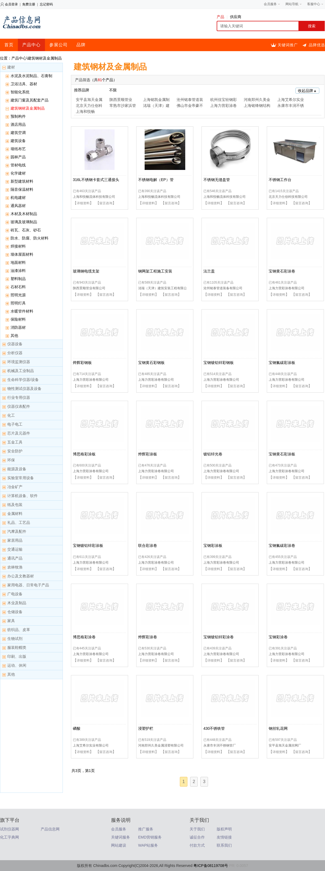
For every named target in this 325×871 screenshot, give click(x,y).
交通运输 (14, 549)
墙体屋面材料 (22, 254)
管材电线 (18, 165)
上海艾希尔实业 (290, 99)
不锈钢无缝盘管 (216, 180)
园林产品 (18, 157)
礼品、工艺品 (18, 522)
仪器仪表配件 (18, 406)
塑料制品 (18, 279)
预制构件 (18, 116)
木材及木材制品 (24, 214)
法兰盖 (209, 271)
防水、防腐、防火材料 (29, 238)
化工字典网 (9, 837)
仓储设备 (14, 612)
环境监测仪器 (18, 362)
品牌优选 (317, 45)
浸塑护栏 (145, 728)
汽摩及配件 (16, 531)
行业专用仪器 (18, 397)
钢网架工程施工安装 (155, 271)
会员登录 (11, 4)
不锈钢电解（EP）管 (156, 180)
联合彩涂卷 (147, 545)
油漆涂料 (18, 270)
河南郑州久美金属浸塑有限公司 (161, 745)
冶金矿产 (14, 487)
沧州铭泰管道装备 (190, 100)
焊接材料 (18, 246)
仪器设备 (14, 344)
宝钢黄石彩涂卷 (282, 271)
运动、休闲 (16, 665)
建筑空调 (18, 132)
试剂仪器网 (9, 829)
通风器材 (18, 205)
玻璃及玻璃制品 (24, 222)
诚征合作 (197, 837)
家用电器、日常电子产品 (28, 585)
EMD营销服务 (150, 837)
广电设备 (14, 594)
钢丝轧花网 (278, 728)
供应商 (235, 17)
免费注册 (28, 4)
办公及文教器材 (20, 576)
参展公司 (58, 44)
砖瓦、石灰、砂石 (26, 230)
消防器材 (18, 327)
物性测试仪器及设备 (24, 388)
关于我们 (197, 829)
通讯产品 (14, 558)
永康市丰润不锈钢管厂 (290, 106)
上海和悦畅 (85, 111)
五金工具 (14, 442)
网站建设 (118, 845)
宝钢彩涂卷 (278, 637)
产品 (222, 17)
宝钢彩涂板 (212, 545)
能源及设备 (16, 469)
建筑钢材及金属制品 (28, 108)
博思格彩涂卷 (84, 637)
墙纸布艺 (18, 149)
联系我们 (224, 845)
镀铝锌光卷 (212, 454)
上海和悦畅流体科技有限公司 (94, 197)
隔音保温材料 (22, 189)
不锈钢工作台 (280, 180)
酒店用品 (18, 124)
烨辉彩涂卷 (147, 637)
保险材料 (18, 319)
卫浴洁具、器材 (24, 84)
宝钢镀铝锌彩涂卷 (218, 637)
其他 (14, 335)
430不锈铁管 (214, 728)
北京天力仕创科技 (89, 106)
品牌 (81, 44)
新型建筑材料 (22, 181)
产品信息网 (50, 829)
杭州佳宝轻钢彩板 (223, 100)
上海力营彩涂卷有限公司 (286, 288)
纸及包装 (14, 504)
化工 (11, 415)
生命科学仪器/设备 (23, 379)
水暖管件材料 (22, 311)
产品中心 (31, 44)
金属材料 (14, 513)
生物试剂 (14, 638)
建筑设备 (18, 141)
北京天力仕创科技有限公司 (288, 197)
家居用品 (14, 540)
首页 (9, 44)
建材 (11, 67)
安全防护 (14, 451)
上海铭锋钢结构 (257, 105)
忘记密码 (46, 4)
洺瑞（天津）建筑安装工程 (156, 106)
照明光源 (18, 295)
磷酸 (76, 728)
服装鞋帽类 (16, 647)
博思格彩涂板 (84, 454)
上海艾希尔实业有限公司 (91, 745)
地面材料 (18, 262)
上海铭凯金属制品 (156, 100)
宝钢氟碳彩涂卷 (282, 545)
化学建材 (18, 173)
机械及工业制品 (20, 371)
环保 (11, 460)
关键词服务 (120, 837)
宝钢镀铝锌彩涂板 (88, 545)
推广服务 (145, 829)
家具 (11, 621)
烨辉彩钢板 (82, 362)
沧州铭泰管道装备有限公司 (222, 288)
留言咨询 (105, 203)
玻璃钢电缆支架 (86, 271)
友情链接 (224, 837)
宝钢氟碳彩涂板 (282, 362)
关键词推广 (288, 45)
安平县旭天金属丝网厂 (89, 100)
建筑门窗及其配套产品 (29, 100)
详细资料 (83, 203)
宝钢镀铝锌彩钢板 (218, 362)
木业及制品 (16, 603)
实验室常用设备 (20, 478)
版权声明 (224, 829)
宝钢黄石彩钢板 (151, 362)
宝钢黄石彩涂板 (282, 454)
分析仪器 (14, 353)
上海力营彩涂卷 (223, 105)
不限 (113, 90)
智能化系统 (20, 92)
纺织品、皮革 (18, 629)
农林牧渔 (14, 567)
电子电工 (14, 424)
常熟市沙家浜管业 (122, 106)
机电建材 (18, 197)
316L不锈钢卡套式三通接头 (96, 180)
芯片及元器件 (18, 433)
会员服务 (118, 829)
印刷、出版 (16, 656)
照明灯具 (18, 303)
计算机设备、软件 (22, 496)
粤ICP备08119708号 (210, 865)
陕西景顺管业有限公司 (89, 288)
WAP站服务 (148, 845)
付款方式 (197, 845)
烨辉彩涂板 (147, 454)
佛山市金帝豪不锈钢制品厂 (190, 106)
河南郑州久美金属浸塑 (257, 100)
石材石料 (18, 287)
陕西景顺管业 (120, 99)
